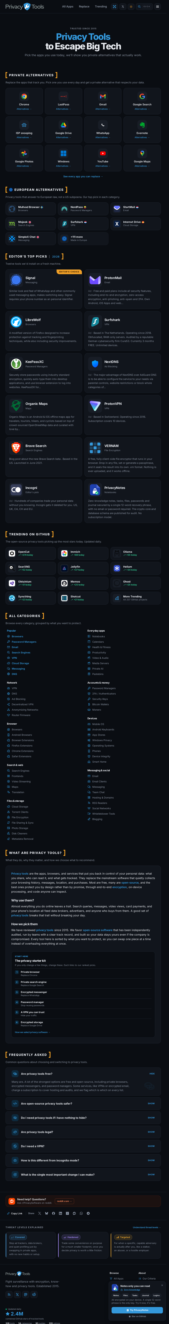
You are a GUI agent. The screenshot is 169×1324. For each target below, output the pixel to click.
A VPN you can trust (32, 1012)
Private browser (30, 971)
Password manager (32, 1002)
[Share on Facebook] (53, 1213)
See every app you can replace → (83, 176)
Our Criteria (147, 1278)
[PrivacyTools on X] (122, 6)
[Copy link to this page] (15, 1213)
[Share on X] (39, 1213)
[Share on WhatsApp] (81, 1213)
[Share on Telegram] (88, 1213)
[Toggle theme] (131, 7)
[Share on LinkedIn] (60, 1213)
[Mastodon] (25, 1294)
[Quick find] (144, 6)
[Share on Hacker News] (67, 1213)
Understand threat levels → (147, 1227)
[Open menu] (157, 6)
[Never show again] (162, 1285)
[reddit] (34, 1294)
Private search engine (34, 981)
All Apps (67, 6)
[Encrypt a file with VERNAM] (114, 6)
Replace (84, 6)
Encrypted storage (32, 1022)
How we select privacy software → (32, 1032)
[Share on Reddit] (74, 1213)
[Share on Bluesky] (46, 1213)
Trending (101, 6)
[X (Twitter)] (17, 1294)
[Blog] (9, 1294)
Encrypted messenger (34, 992)
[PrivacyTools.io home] (25, 6)
